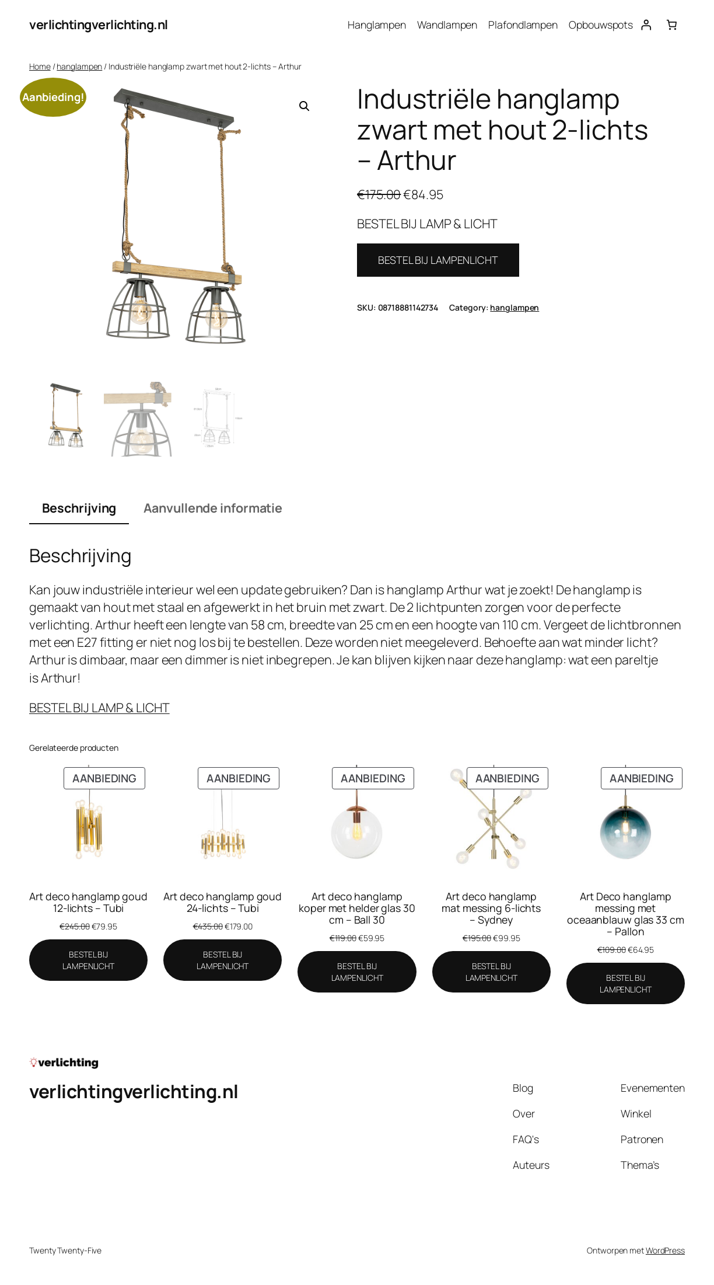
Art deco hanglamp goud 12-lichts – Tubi (88, 902)
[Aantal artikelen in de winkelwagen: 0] (672, 24)
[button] (304, 106)
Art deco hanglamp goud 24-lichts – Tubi (222, 902)
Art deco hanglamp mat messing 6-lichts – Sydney (491, 907)
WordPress (665, 1250)
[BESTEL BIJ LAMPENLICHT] (88, 960)
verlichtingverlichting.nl (98, 24)
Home (40, 66)
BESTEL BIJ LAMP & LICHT (99, 707)
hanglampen (79, 66)
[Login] (646, 24)
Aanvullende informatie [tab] (213, 507)
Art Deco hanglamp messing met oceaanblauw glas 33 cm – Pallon (625, 913)
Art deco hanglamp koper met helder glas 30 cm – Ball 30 (357, 907)
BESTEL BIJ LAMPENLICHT (438, 260)
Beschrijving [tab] (79, 507)
